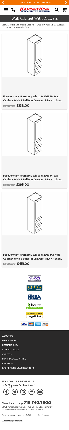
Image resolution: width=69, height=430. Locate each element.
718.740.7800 (37, 402)
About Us (7, 336)
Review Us (7, 363)
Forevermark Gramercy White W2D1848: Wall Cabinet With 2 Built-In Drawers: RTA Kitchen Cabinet (32, 98)
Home (5, 25)
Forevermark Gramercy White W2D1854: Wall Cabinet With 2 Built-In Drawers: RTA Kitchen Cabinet (32, 177)
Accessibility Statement (12, 421)
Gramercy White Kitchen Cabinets (50, 25)
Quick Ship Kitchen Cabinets (22, 25)
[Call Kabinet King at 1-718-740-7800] (13, 9)
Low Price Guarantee (14, 358)
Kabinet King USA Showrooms (18, 368)
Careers (7, 354)
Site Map (42, 415)
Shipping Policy (10, 349)
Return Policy (10, 345)
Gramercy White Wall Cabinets (18, 27)
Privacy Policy (10, 340)
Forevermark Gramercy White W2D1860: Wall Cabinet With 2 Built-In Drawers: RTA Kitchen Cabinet (32, 256)
